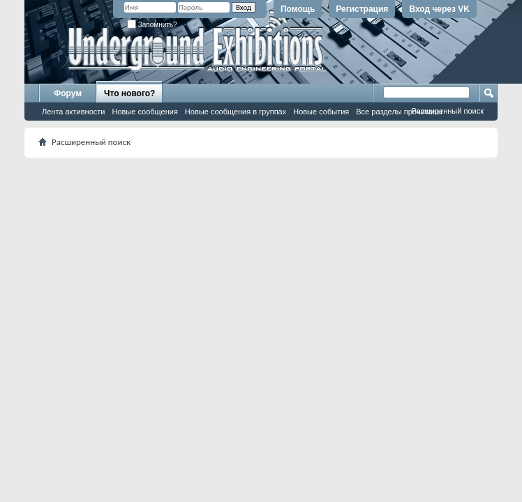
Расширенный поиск (447, 111)
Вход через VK (439, 9)
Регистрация (362, 9)
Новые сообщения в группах (235, 111)
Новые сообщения (144, 111)
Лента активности (73, 111)
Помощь (298, 9)
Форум (68, 93)
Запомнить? (152, 25)
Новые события (321, 111)
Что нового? (129, 93)
